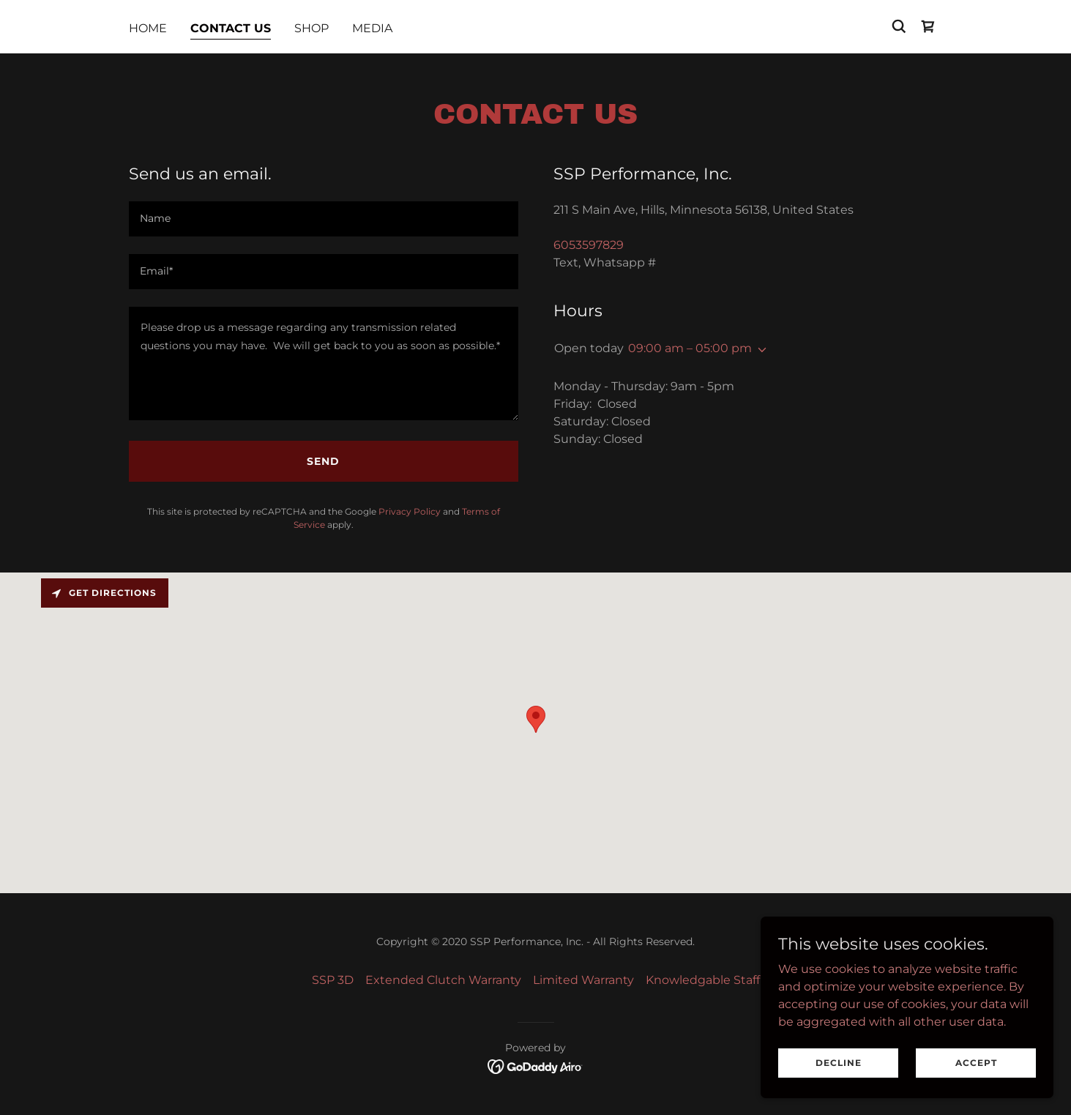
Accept (976, 1062)
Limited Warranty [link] (583, 980)
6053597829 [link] (588, 245)
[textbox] (323, 218)
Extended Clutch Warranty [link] (443, 980)
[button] (759, 350)
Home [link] (148, 28)
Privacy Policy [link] (409, 511)
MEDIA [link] (372, 28)
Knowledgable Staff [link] (703, 980)
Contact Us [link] (230, 28)
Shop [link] (311, 28)
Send (323, 461)
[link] (928, 26)
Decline (839, 1062)
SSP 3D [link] (333, 980)
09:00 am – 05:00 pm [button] (690, 348)
